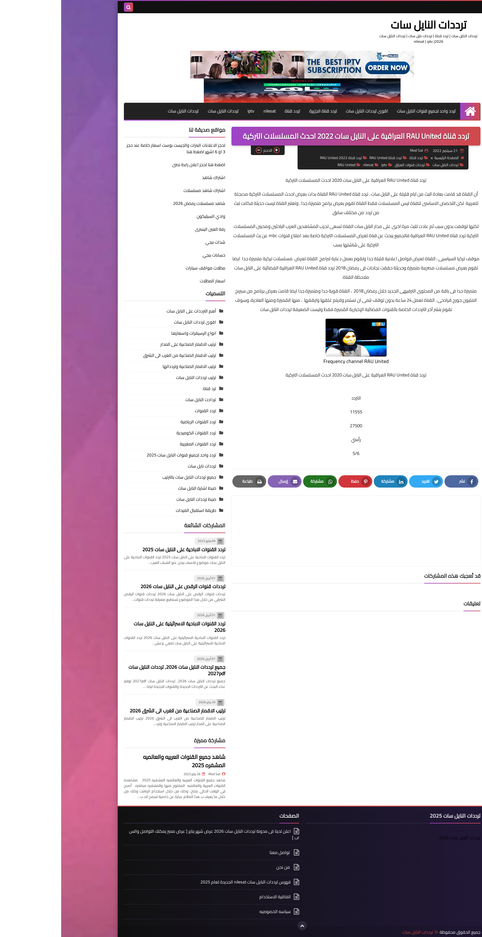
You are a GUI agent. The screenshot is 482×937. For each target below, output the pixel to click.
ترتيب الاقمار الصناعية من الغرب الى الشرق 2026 (116, 710)
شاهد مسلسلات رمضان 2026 (138, 203)
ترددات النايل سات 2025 (398, 837)
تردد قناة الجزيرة (261, 111)
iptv (189, 111)
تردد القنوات (144, 410)
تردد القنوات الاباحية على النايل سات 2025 (122, 549)
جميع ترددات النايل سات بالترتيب (128, 477)
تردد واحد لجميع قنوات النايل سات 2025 (120, 455)
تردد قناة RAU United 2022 (282, 157)
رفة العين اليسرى (149, 229)
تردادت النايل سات (139, 399)
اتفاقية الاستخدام (214, 896)
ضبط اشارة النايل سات (136, 488)
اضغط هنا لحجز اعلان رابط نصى (113, 167)
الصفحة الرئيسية (387, 157)
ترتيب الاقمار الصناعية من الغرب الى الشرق (118, 355)
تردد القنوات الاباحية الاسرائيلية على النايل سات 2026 (118, 626)
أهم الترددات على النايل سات (130, 311)
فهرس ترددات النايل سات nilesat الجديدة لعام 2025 (184, 882)
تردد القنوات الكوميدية (135, 433)
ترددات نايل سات (141, 466)
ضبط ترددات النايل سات (135, 499)
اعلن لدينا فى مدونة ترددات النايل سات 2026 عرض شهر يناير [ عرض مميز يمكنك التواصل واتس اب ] (153, 834)
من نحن (222, 867)
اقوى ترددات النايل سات (306, 111)
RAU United (287, 164)
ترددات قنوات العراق (351, 164)
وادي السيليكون (150, 216)
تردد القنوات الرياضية (137, 421)
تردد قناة (231, 111)
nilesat (208, 111)
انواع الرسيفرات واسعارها (132, 333)
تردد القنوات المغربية (137, 444)
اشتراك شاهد (152, 177)
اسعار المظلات (151, 281)
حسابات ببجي (152, 255)
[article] (236, 515)
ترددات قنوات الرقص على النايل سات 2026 (121, 586)
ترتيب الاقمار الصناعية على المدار (127, 344)
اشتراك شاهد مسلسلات (143, 190)
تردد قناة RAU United (327, 157)
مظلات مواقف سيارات (144, 268)
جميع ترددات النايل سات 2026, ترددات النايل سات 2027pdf (115, 670)
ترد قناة (148, 388)
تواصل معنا (219, 852)
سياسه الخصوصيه (214, 911)
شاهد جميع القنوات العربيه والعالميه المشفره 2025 (123, 761)
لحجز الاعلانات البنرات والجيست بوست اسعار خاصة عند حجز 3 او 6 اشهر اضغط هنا (114, 148)
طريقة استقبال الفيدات (135, 510)
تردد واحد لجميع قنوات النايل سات (365, 111)
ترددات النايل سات (375, 24)
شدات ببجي (154, 242)
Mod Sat (155, 774)
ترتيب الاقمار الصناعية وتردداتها (128, 366)
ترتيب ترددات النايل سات (135, 377)
